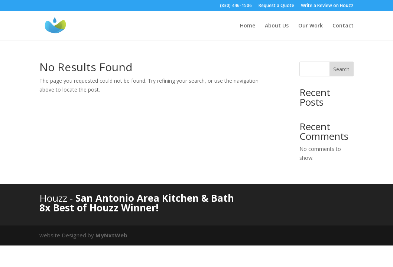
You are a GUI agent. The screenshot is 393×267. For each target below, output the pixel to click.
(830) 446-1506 (236, 6)
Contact (343, 26)
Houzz (54, 198)
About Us (277, 26)
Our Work (310, 26)
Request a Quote (276, 6)
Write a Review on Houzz (327, 6)
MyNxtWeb (111, 235)
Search (341, 69)
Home (247, 26)
